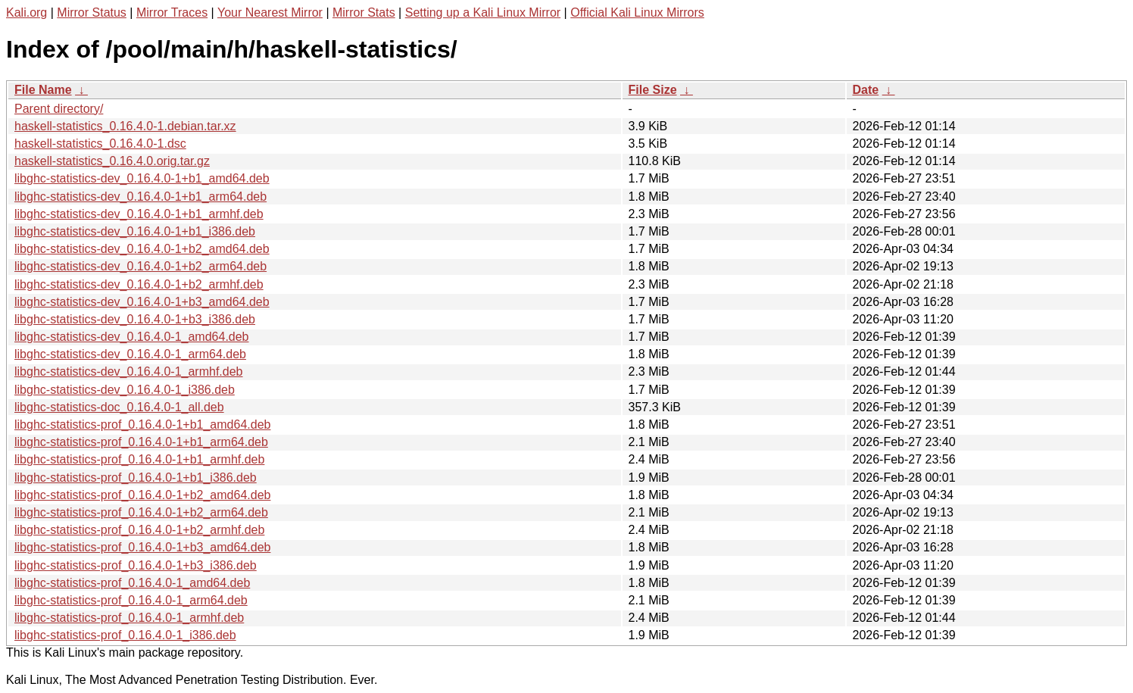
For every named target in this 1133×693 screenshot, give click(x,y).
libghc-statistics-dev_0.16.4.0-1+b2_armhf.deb (139, 284)
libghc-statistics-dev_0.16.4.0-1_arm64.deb (130, 354)
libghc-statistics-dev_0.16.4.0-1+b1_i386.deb (134, 231)
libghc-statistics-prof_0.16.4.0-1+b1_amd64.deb (142, 424)
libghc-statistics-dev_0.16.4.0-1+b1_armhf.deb (139, 214)
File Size (653, 89)
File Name (43, 89)
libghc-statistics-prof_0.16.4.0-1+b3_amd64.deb (142, 547)
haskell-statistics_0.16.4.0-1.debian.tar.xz (125, 126)
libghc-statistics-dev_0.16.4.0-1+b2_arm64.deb (140, 266)
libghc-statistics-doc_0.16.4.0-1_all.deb (119, 407)
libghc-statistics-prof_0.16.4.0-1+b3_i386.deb (135, 565)
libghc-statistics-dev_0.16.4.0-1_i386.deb (124, 389)
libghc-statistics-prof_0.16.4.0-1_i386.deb (125, 635)
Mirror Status (91, 12)
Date (866, 89)
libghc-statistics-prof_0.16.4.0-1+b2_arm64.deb (141, 512)
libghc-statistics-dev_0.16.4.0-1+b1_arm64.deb (140, 196)
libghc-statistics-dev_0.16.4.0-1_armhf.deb (128, 371)
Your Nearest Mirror (270, 12)
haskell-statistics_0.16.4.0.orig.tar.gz (112, 161)
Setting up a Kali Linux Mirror (482, 12)
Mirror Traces (172, 12)
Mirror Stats (363, 12)
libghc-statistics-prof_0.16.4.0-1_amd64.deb (132, 582)
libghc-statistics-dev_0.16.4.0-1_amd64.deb (131, 336)
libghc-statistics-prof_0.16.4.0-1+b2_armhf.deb (139, 529)
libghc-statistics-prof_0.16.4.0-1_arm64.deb (131, 600)
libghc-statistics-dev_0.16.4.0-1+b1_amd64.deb (142, 178)
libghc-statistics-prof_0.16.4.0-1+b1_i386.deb (135, 477)
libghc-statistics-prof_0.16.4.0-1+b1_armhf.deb (139, 459)
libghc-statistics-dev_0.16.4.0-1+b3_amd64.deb (142, 301)
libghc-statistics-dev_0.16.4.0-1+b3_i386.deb (134, 319)
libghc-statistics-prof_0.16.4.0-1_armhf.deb (129, 617)
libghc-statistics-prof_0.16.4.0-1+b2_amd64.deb (142, 495)
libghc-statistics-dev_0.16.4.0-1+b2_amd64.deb (142, 248)
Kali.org (26, 12)
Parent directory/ (58, 108)
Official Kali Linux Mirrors (637, 12)
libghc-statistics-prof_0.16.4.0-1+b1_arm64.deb (141, 441)
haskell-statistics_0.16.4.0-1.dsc (100, 143)
